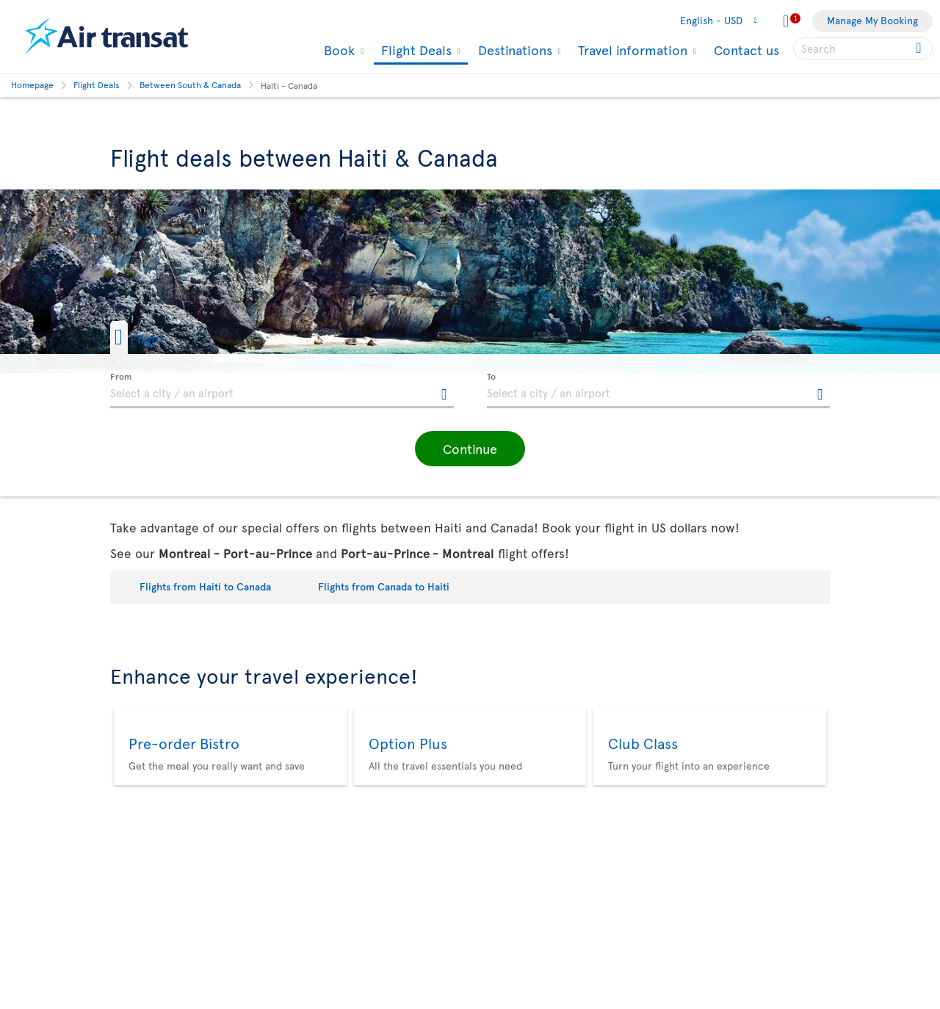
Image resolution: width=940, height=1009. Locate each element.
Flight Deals (414, 51)
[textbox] (282, 390)
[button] (161, 337)
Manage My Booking (872, 20)
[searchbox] (863, 48)
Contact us (746, 49)
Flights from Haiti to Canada (205, 586)
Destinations (513, 49)
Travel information (631, 49)
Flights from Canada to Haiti (383, 586)
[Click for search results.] (920, 48)
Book (337, 49)
